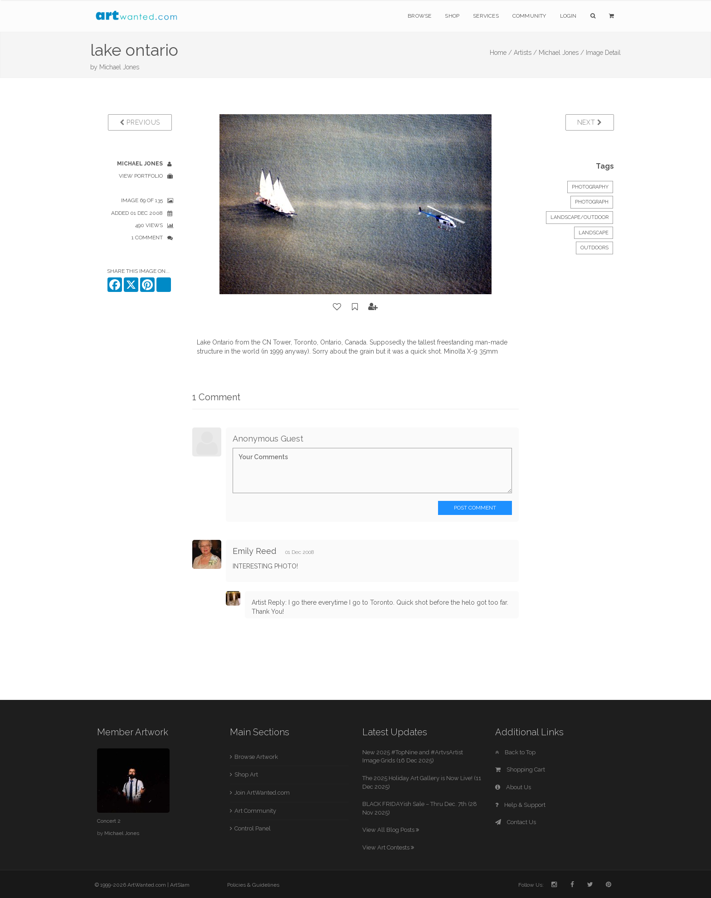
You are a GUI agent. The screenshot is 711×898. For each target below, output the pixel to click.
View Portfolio (141, 176)
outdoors (594, 248)
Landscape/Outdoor (579, 217)
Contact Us (515, 822)
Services (486, 16)
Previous (140, 122)
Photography (590, 187)
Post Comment (475, 508)
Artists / (525, 52)
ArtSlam (180, 885)
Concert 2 (109, 821)
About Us (513, 787)
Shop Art (246, 774)
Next (589, 122)
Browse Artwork (256, 756)
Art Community (255, 810)
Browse (419, 16)
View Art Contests (388, 847)
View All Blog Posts (390, 829)
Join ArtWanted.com (262, 792)
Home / (501, 52)
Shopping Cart (520, 769)
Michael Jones (119, 67)
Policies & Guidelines (253, 885)
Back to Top (515, 752)
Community (529, 16)
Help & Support (520, 804)
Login (568, 16)
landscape (594, 233)
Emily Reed (254, 551)
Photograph (592, 202)
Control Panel (252, 828)
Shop (452, 16)
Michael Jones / (561, 52)
